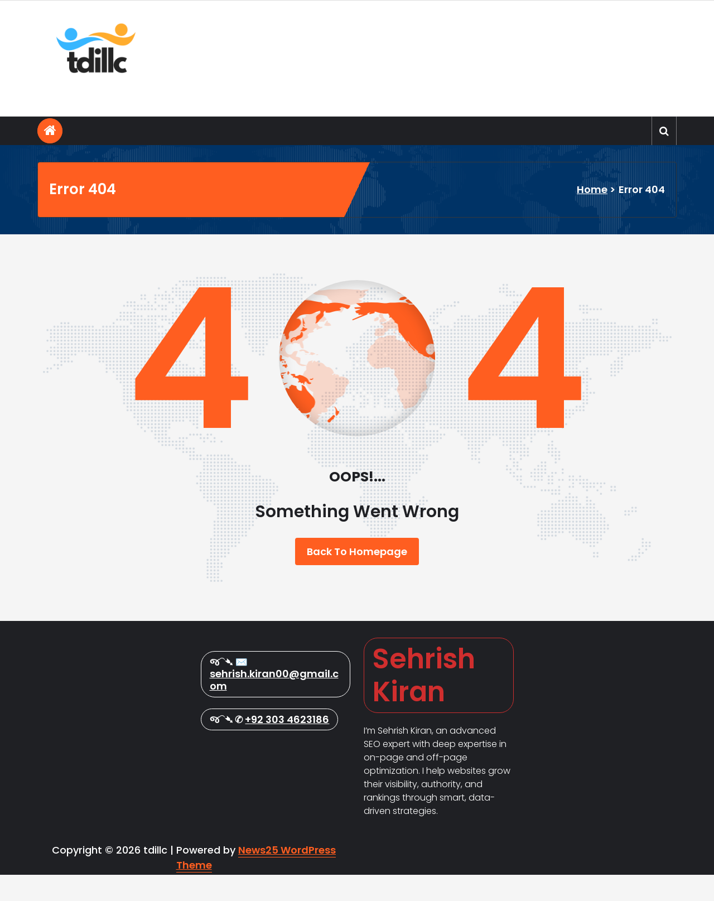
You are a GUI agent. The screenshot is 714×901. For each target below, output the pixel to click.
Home (592, 189)
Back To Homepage (357, 551)
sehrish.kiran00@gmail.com (274, 788)
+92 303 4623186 (287, 828)
